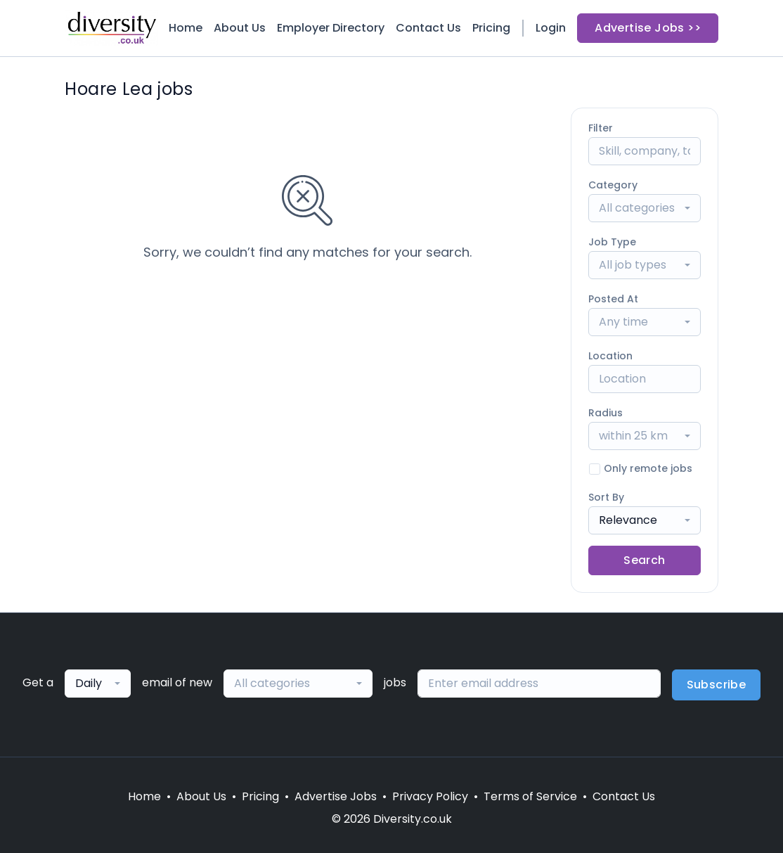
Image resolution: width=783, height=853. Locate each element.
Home (185, 28)
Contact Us (428, 28)
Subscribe (716, 684)
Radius (605, 413)
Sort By (606, 497)
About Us (240, 28)
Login (551, 28)
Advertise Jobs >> (648, 28)
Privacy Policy (430, 796)
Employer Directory (330, 28)
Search (644, 560)
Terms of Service (530, 796)
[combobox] (644, 208)
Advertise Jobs (336, 796)
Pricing (491, 28)
